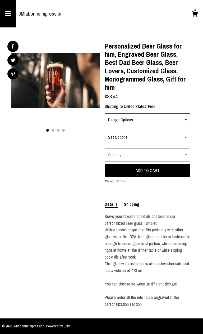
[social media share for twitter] (13, 61)
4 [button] (63, 130)
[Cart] (195, 14)
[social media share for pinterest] (13, 74)
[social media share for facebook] (13, 46)
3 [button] (58, 130)
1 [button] (47, 130)
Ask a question (115, 181)
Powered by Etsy (58, 326)
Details (111, 204)
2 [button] (53, 130)
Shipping (132, 204)
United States (135, 106)
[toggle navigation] (8, 13)
